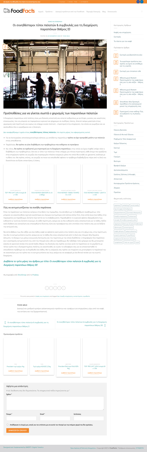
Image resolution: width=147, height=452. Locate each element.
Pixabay (36, 274)
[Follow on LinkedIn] (141, 1)
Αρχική (40, 11)
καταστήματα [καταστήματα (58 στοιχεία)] (128, 227)
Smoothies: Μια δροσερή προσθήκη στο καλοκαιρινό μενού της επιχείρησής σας (130, 103)
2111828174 (140, 448)
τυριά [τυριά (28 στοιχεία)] (137, 242)
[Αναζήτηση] (143, 11)
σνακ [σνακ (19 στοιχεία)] (133, 239)
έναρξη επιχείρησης (66, 296)
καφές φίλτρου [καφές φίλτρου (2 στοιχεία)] (119, 231)
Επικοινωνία (112, 11)
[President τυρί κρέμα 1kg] (15, 350)
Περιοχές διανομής (93, 11)
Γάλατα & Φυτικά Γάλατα (123, 134)
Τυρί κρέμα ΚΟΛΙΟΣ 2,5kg (42, 366)
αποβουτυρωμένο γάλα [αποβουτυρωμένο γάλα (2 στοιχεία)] (129, 220)
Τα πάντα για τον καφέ (123, 41)
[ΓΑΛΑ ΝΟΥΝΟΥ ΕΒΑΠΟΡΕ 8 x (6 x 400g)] (42, 176)
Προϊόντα (49, 11)
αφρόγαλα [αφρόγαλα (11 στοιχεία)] (117, 224)
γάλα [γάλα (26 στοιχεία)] (132, 224)
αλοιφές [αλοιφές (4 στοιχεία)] (117, 220)
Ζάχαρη (117, 187)
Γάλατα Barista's (120, 130)
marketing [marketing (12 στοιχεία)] (125, 205)
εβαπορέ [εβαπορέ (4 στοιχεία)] (139, 224)
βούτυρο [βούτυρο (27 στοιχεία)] (126, 224)
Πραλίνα (117, 192)
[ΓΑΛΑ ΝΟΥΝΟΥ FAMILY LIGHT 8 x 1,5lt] (95, 176)
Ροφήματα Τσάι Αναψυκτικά (125, 139)
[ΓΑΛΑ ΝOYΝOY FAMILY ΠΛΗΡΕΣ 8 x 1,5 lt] (68, 176)
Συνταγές (117, 36)
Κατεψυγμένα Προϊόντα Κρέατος (126, 183)
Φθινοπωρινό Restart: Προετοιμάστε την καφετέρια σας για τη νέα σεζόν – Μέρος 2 (131, 81)
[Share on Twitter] (51, 288)
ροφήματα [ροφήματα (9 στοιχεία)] (117, 239)
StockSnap (22, 274)
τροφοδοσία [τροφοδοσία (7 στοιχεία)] (118, 242)
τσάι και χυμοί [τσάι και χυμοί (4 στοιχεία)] (128, 242)
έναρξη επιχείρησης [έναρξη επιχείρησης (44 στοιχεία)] (120, 216)
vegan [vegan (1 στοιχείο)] (121, 209)
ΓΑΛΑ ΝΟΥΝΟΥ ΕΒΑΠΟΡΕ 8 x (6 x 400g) (41, 194)
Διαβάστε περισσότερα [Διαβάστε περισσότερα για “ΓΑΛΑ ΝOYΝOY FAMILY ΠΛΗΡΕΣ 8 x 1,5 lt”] (68, 199)
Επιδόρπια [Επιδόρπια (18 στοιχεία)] (128, 209)
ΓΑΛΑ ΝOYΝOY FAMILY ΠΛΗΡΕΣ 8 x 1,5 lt (68, 194)
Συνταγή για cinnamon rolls (130, 71)
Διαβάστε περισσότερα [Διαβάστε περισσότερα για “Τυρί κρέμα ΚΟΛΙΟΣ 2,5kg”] (42, 371)
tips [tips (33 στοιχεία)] (115, 209)
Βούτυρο (117, 161)
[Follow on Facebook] (138, 1)
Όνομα (9, 414)
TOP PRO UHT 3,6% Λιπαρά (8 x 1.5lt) (15, 194)
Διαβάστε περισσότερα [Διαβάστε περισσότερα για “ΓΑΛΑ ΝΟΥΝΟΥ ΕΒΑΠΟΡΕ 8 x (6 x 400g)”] (42, 199)
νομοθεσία (86, 296)
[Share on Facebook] (47, 288)
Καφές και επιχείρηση (55, 21)
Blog (104, 11)
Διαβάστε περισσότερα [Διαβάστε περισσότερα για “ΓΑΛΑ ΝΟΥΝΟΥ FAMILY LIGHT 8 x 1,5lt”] (95, 199)
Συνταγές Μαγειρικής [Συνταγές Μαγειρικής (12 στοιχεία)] (134, 212)
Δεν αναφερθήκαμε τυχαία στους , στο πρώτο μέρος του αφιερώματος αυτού (46, 132)
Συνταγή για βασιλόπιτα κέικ (131, 55)
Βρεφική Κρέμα (120, 165)
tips (58, 296)
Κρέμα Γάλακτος (120, 143)
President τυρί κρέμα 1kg (15, 366)
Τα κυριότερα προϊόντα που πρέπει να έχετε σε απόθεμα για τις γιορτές (131, 63)
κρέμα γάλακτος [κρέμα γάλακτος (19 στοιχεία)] (131, 231)
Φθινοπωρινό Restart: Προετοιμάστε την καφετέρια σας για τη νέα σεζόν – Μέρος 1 (131, 93)
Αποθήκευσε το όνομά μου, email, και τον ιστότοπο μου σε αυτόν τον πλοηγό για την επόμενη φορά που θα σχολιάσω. (51, 425)
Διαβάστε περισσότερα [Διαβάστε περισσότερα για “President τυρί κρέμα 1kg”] (15, 371)
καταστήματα (77, 296)
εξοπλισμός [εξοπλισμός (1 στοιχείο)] (118, 227)
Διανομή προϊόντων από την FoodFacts (70, 11)
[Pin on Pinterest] (59, 288)
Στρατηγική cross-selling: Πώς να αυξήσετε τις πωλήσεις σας (131, 113)
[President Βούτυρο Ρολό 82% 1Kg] (68, 350)
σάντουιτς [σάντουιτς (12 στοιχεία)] (126, 239)
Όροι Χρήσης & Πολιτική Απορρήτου (83, 448)
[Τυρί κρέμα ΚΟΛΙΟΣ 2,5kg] (42, 350)
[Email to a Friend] (55, 288)
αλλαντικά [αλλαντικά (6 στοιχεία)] (132, 216)
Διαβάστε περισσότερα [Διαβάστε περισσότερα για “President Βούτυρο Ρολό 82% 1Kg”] (68, 373)
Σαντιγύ (117, 148)
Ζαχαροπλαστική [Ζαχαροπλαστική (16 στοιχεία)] (119, 212)
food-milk (66, 36)
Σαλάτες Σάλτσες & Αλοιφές (124, 174)
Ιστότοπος (77, 414)
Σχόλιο (9, 394)
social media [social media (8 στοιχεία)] (135, 205)
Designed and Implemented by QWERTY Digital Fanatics (23, 447)
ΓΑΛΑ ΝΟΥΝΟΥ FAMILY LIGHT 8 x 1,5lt (95, 194)
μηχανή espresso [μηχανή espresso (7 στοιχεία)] (119, 235)
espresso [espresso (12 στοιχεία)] (117, 205)
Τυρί (115, 152)
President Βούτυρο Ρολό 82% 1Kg (68, 367)
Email (42, 414)
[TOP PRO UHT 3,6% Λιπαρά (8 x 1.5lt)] (15, 176)
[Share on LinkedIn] (63, 288)
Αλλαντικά (118, 179)
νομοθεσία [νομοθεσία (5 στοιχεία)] (130, 235)
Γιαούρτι (117, 156)
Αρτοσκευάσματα (121, 170)
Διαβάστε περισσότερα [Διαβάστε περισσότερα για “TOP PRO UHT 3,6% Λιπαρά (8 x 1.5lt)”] (15, 199)
